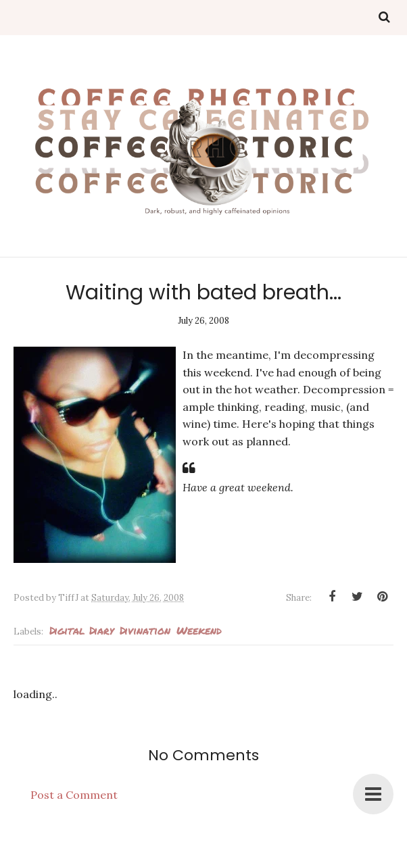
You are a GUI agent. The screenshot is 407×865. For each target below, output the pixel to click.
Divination (145, 630)
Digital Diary (81, 630)
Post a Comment (74, 794)
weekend (199, 630)
